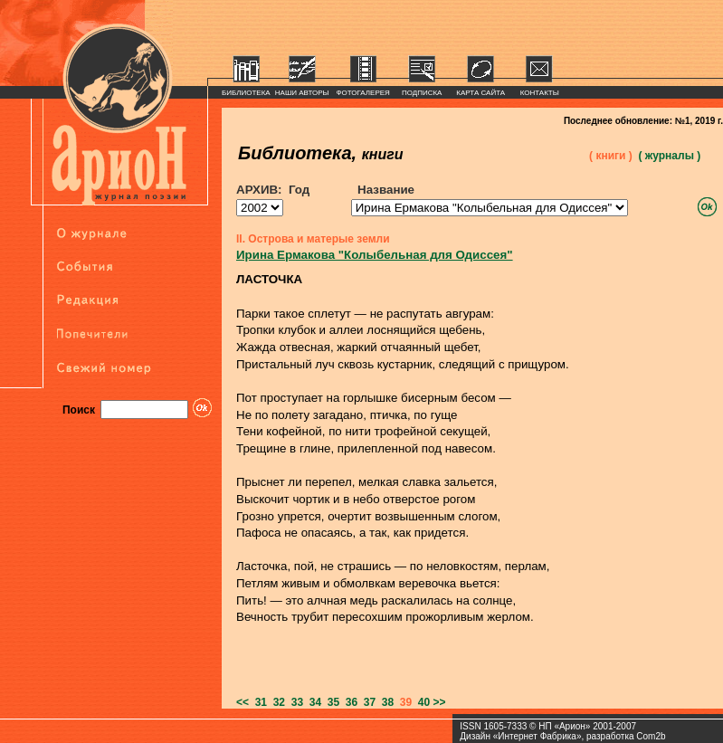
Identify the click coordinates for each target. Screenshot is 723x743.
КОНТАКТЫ (539, 93)
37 (366, 702)
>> (439, 702)
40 (421, 702)
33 (294, 702)
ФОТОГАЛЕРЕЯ (363, 93)
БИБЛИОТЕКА (246, 93)
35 (330, 702)
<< (242, 702)
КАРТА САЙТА (480, 93)
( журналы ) (669, 155)
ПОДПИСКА (422, 93)
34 (312, 702)
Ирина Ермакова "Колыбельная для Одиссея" (374, 255)
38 (385, 702)
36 (348, 702)
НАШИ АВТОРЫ (302, 93)
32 (276, 702)
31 (258, 702)
